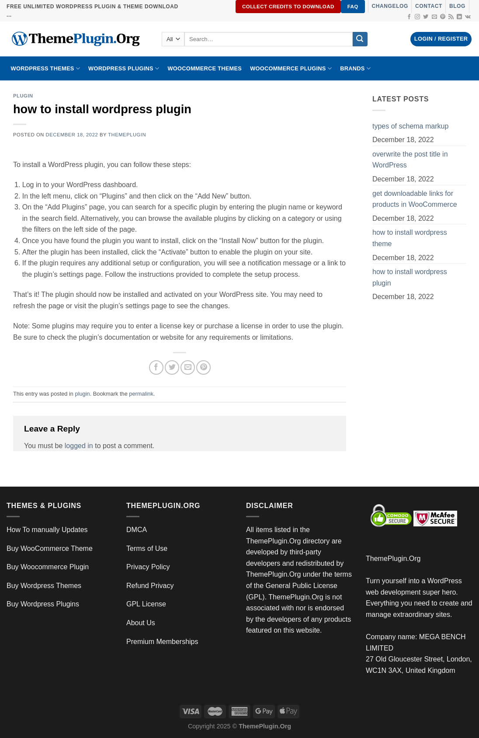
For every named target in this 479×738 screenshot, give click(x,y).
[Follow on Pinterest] (442, 17)
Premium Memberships (162, 641)
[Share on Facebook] (156, 367)
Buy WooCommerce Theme (50, 548)
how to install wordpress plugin (409, 277)
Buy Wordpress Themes (44, 585)
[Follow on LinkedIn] (459, 17)
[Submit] (360, 39)
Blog (457, 6)
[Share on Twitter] (172, 367)
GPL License (146, 604)
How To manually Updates (47, 529)
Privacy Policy (148, 567)
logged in (79, 445)
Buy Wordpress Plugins (43, 604)
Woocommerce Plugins (291, 68)
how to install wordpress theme (409, 238)
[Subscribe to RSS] (451, 17)
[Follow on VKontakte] (468, 17)
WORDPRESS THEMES (45, 68)
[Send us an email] (434, 17)
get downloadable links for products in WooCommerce (414, 199)
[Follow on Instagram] (417, 17)
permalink (141, 393)
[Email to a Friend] (187, 367)
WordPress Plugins (123, 68)
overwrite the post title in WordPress (410, 159)
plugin (23, 95)
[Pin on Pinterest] (203, 367)
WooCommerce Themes (204, 68)
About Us (140, 623)
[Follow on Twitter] (425, 17)
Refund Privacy (150, 585)
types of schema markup (410, 126)
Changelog (390, 6)
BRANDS (355, 68)
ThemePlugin (127, 134)
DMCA (136, 529)
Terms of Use (146, 548)
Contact (428, 6)
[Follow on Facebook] (409, 17)
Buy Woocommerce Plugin (48, 567)
